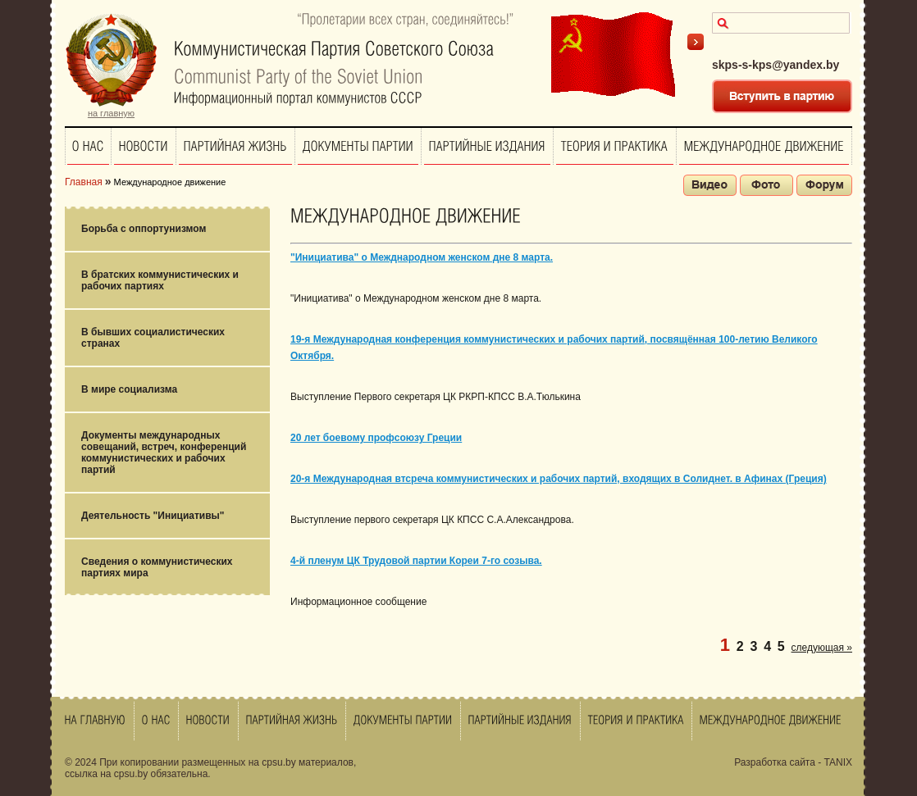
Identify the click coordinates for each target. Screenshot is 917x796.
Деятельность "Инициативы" (153, 515)
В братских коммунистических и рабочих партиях (160, 280)
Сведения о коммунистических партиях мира (157, 567)
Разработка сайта (774, 762)
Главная (84, 182)
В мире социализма (129, 389)
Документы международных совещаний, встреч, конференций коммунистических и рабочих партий (163, 452)
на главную (111, 113)
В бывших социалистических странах (153, 337)
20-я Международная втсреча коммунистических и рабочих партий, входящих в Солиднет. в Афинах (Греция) (558, 478)
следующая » (822, 647)
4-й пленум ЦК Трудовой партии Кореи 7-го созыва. (416, 560)
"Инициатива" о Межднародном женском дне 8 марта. (421, 257)
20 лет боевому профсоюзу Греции (376, 437)
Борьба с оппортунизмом (143, 228)
